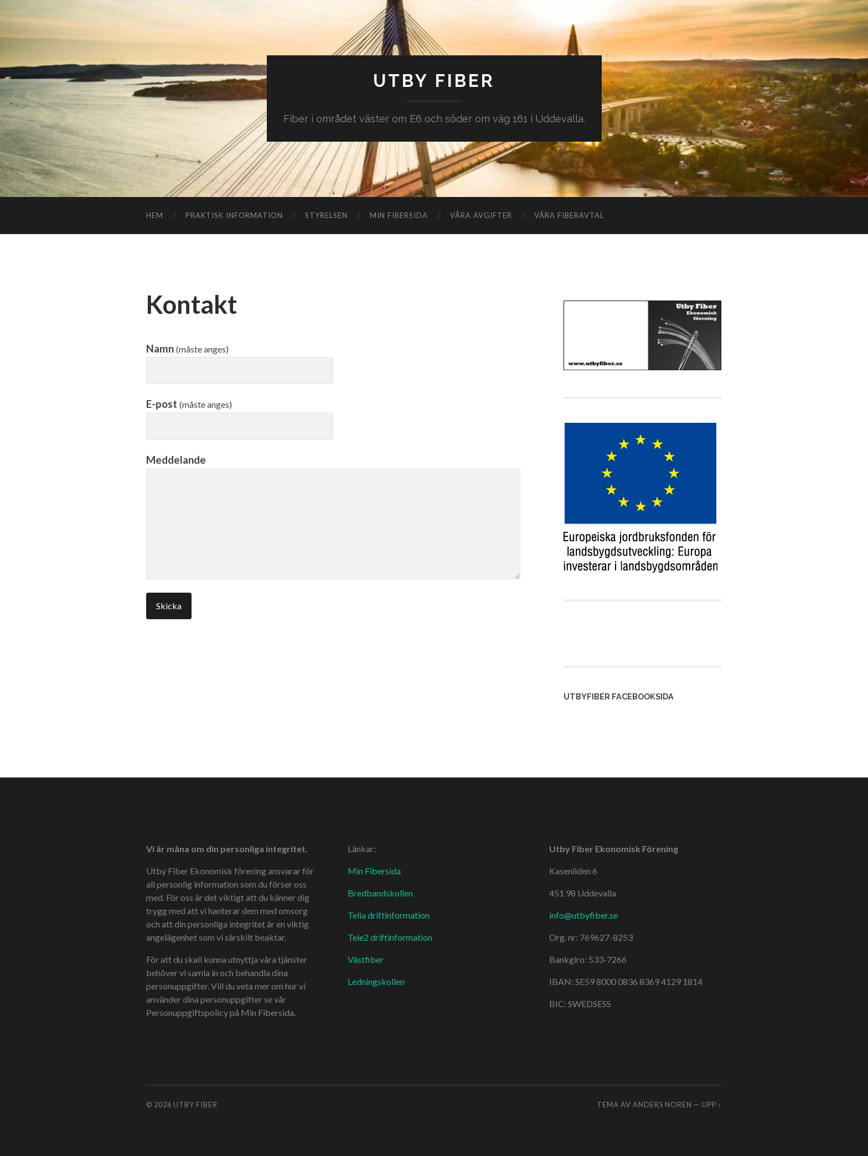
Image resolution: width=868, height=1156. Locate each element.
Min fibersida (399, 215)
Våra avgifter (481, 215)
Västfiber (366, 959)
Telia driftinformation (389, 915)
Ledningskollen (376, 981)
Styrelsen (326, 215)
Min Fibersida (374, 870)
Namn (187, 348)
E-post (189, 403)
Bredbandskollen (380, 893)
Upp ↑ (712, 1104)
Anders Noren (662, 1104)
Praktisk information (234, 215)
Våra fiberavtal (569, 215)
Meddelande (176, 459)
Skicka (169, 605)
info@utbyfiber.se (583, 915)
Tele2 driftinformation (390, 937)
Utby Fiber (434, 80)
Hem (154, 215)
